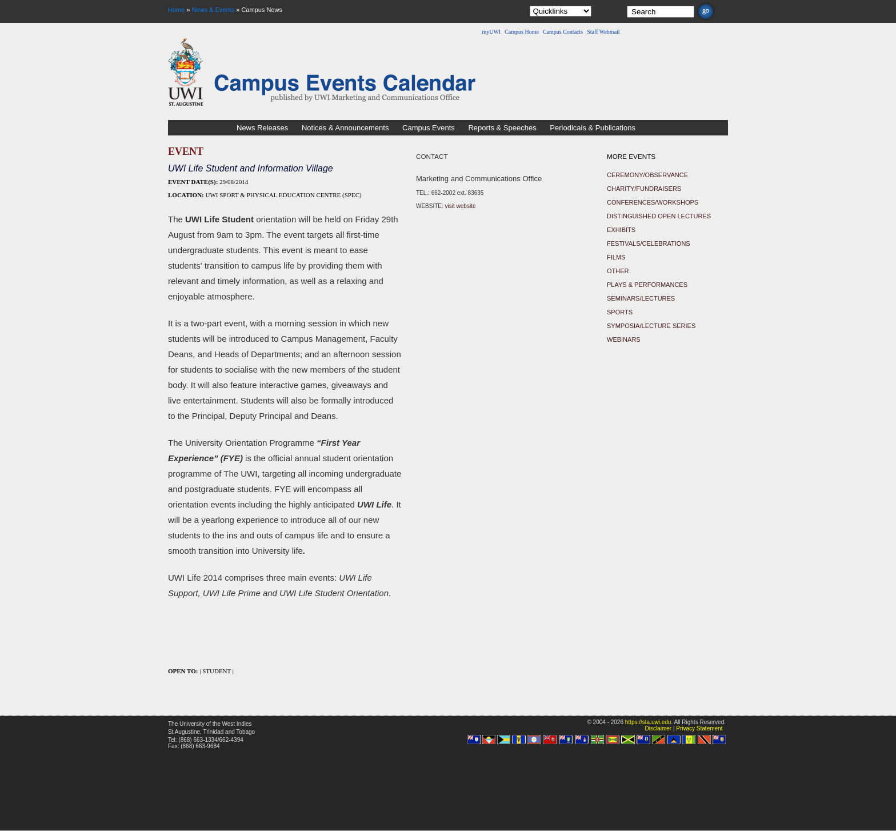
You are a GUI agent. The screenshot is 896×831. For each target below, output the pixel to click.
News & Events (213, 9)
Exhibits (621, 229)
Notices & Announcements (345, 127)
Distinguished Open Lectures (659, 216)
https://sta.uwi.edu (648, 722)
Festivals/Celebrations (648, 243)
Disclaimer (658, 728)
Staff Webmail (603, 32)
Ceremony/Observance (647, 174)
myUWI (491, 32)
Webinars (624, 339)
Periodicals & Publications (592, 127)
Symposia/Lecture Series (651, 325)
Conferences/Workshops (652, 202)
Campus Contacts (563, 32)
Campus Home (522, 32)
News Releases (262, 127)
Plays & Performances (647, 284)
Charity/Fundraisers (644, 188)
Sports (620, 312)
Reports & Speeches (502, 127)
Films (616, 257)
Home (176, 9)
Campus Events (428, 127)
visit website (460, 206)
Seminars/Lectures (641, 298)
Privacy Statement (699, 728)
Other (618, 270)
